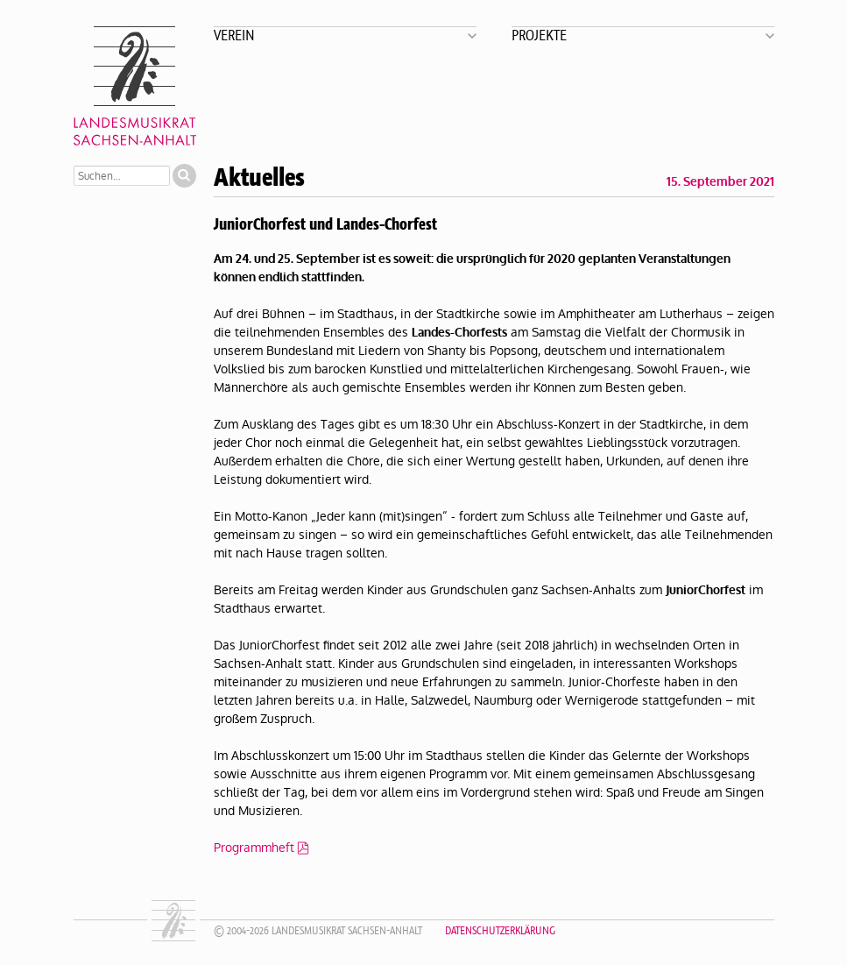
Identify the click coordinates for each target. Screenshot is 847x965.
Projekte (539, 34)
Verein (234, 34)
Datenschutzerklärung (500, 930)
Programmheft (254, 847)
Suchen (184, 176)
